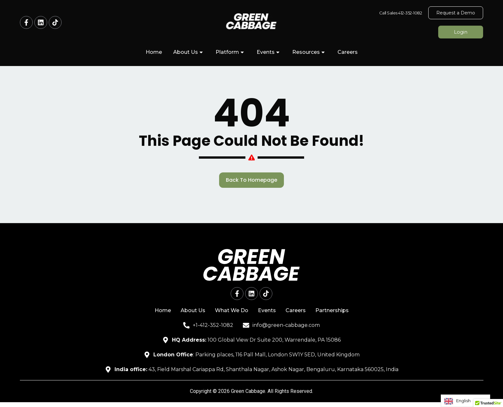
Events (269, 52)
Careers (347, 52)
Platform (230, 52)
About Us (188, 52)
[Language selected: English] (465, 401)
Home (154, 52)
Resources (309, 52)
